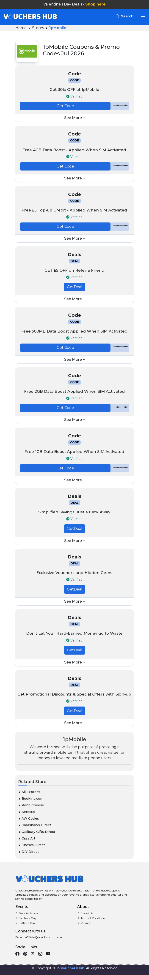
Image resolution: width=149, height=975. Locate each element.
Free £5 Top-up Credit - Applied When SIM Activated (74, 210)
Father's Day (25, 923)
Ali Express (29, 792)
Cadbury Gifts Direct (36, 832)
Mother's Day (25, 918)
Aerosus (26, 812)
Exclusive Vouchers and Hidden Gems (74, 572)
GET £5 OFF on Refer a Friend (74, 270)
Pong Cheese (31, 805)
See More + (74, 118)
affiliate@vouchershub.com (43, 937)
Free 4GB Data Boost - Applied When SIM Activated (74, 150)
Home (21, 28)
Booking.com (30, 798)
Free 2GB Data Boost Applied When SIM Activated (74, 391)
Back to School (26, 913)
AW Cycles (28, 818)
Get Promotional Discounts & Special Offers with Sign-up (74, 694)
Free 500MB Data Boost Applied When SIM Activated (74, 331)
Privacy (84, 923)
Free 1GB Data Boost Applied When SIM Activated (74, 451)
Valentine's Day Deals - (74, 4)
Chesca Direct (31, 845)
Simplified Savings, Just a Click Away (74, 512)
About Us (85, 913)
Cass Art (26, 838)
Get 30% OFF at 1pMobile (74, 89)
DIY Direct (28, 852)
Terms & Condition (91, 918)
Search (125, 16)
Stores (38, 28)
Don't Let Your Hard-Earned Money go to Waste (74, 633)
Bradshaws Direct (34, 825)
